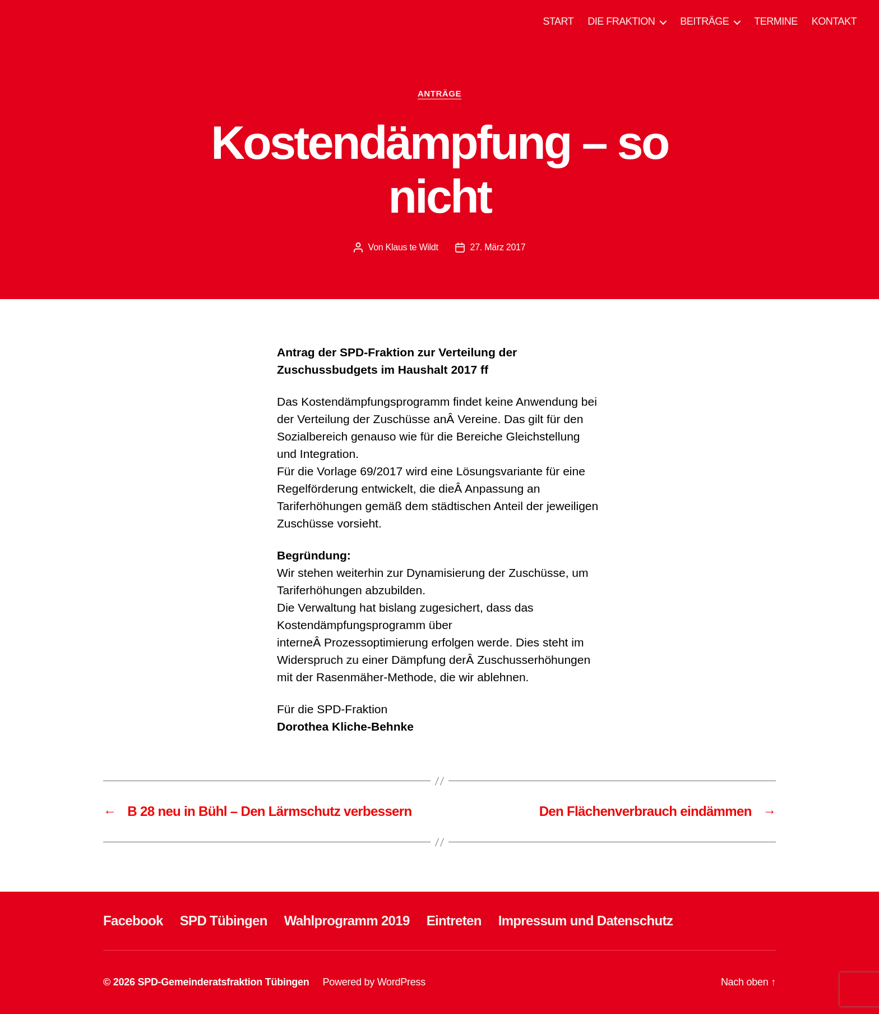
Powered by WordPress (374, 982)
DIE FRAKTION (621, 21)
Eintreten (454, 920)
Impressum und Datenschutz (585, 920)
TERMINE (776, 21)
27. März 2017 (498, 247)
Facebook (133, 920)
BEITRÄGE (704, 21)
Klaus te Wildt (412, 247)
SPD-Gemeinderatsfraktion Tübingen (223, 982)
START (558, 21)
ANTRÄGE (439, 93)
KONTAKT (834, 21)
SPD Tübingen (223, 920)
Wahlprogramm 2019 (347, 920)
